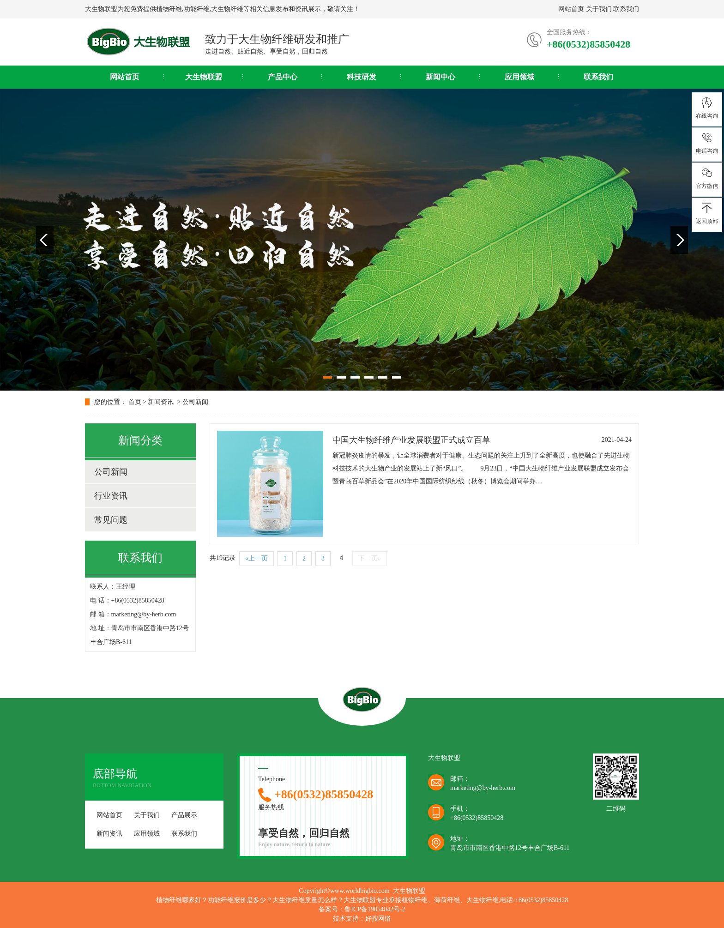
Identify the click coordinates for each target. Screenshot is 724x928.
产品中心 (282, 77)
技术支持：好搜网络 (362, 918)
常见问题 (110, 519)
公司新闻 (195, 401)
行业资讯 (110, 495)
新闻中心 (440, 77)
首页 (134, 401)
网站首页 (571, 9)
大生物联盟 (203, 77)
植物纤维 (169, 9)
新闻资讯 (161, 401)
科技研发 (361, 77)
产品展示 (184, 815)
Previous (45, 240)
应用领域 (519, 77)
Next (679, 240)
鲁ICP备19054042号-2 (374, 909)
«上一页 (256, 558)
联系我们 (626, 9)
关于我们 (599, 9)
